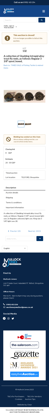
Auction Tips (30, 399)
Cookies (18, 399)
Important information (15, 207)
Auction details (12, 192)
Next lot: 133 (34, 231)
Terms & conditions (14, 202)
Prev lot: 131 (14, 231)
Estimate (9, 159)
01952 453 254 (29, 2)
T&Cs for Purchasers (15, 396)
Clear (29, 405)
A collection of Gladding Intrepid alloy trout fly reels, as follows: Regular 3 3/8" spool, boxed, (24, 59)
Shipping (9, 197)
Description (11, 187)
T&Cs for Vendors (34, 396)
